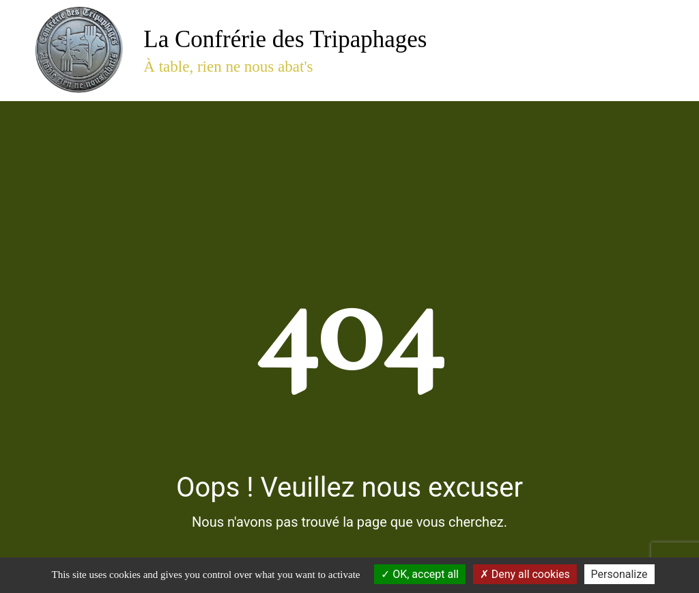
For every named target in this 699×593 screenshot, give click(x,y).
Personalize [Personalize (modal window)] (619, 574)
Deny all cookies (525, 574)
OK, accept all (420, 574)
